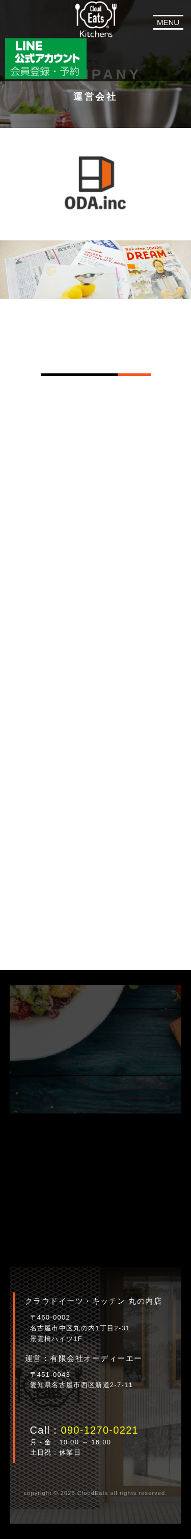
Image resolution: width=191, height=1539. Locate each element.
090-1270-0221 (100, 1430)
